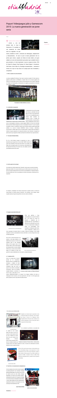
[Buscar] (46, 3)
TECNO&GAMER (46, 44)
